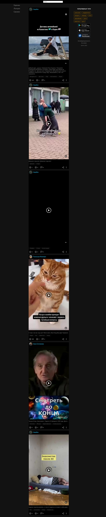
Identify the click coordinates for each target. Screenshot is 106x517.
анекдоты (77, 15)
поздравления (86, 12)
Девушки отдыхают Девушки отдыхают (40, 161)
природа (84, 15)
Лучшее (17, 8)
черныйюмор (78, 18)
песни (85, 18)
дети (83, 21)
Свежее (17, 12)
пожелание (77, 12)
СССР (90, 15)
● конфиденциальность (84, 41)
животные (77, 21)
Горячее (17, 5)
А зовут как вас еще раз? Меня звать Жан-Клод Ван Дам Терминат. (48, 333)
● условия (84, 43)
